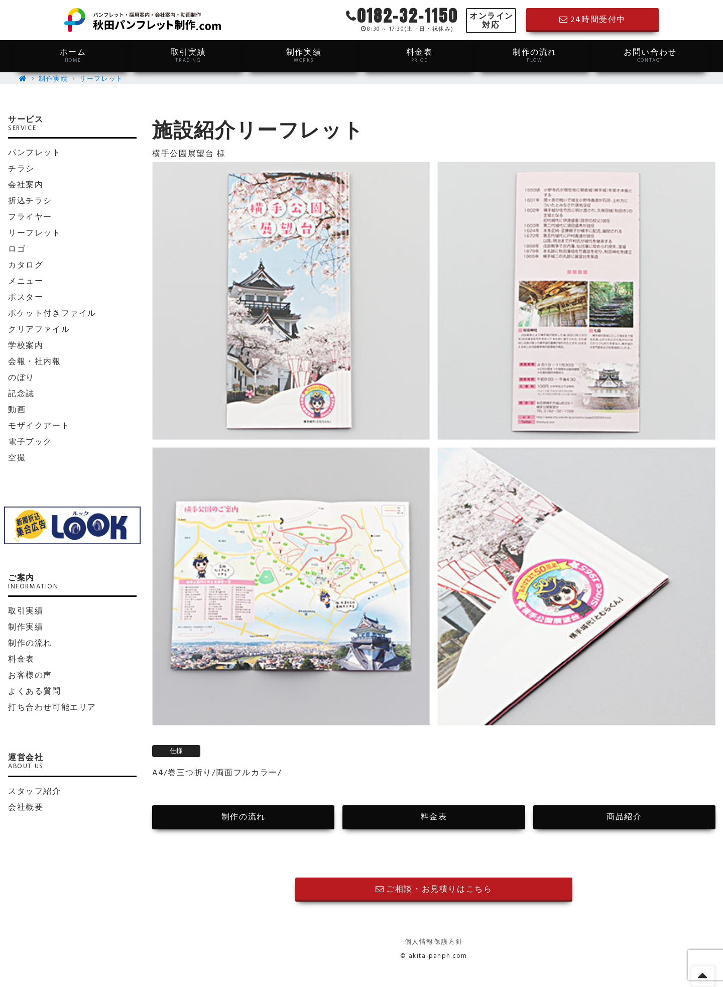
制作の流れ (534, 55)
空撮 (17, 458)
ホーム (73, 55)
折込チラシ (30, 201)
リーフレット (101, 79)
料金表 (419, 55)
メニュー (25, 281)
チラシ (21, 169)
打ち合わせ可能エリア (52, 707)
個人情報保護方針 (434, 942)
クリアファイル (39, 329)
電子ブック (30, 442)
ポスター (25, 297)
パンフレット (34, 153)
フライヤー (30, 217)
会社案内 (25, 185)
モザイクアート (39, 426)
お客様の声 (30, 675)
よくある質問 (34, 691)
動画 (17, 410)
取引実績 (188, 55)
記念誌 (21, 394)
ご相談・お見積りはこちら (434, 889)
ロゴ (17, 249)
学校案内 (25, 345)
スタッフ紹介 (34, 791)
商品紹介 (624, 817)
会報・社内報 (34, 361)
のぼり (21, 378)
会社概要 (25, 807)
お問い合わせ (650, 55)
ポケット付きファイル (52, 313)
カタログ (25, 265)
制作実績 (303, 55)
